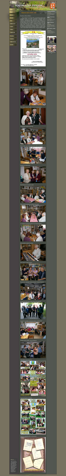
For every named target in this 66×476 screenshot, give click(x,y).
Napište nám (12, 32)
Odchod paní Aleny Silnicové (51, 11)
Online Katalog (13, 41)
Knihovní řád (12, 23)
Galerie (11, 26)
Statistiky (12, 38)
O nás (11, 12)
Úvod (11, 9)
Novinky (11, 44)
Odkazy (11, 29)
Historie (11, 15)
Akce (11, 20)
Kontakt (11, 17)
